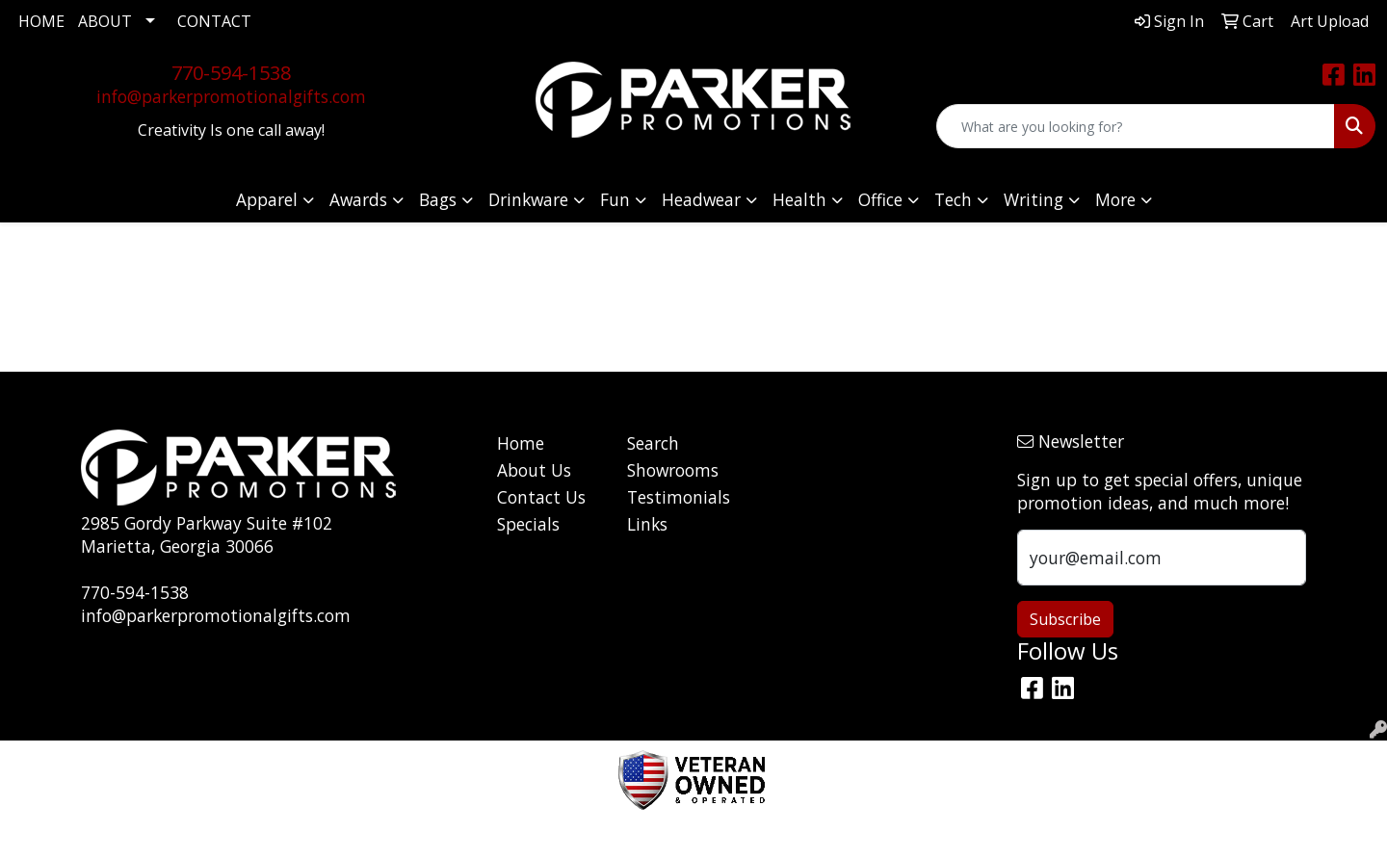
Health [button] (799, 199)
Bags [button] (438, 199)
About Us (534, 469)
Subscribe (1065, 619)
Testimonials (678, 496)
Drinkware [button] (528, 199)
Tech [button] (953, 199)
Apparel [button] (267, 199)
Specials (528, 523)
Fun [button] (615, 199)
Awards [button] (358, 199)
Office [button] (880, 199)
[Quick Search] (1135, 126)
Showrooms (673, 469)
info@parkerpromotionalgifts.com (231, 96)
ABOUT (105, 21)
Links (647, 523)
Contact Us (541, 496)
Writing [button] (1033, 199)
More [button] (1115, 199)
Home (520, 443)
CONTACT (214, 21)
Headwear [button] (701, 199)
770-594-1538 (231, 73)
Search (653, 443)
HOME (41, 21)
